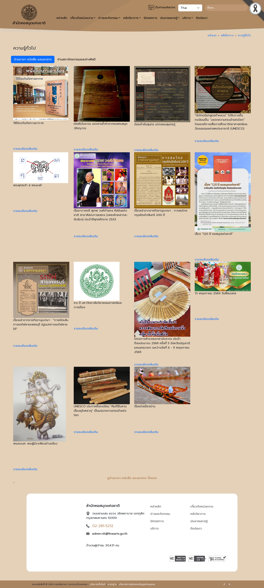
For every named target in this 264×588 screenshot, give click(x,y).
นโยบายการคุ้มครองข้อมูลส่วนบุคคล (137, 584)
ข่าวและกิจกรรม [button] (108, 18)
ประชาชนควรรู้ (199, 521)
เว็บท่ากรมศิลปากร (161, 7)
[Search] (226, 7)
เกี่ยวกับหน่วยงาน (201, 506)
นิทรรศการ (150, 18)
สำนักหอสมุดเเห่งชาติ (28, 15)
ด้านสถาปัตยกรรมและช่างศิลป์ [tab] (76, 59)
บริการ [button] (186, 18)
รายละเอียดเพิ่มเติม (25, 149)
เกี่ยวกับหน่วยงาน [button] (81, 18)
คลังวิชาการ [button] (130, 18)
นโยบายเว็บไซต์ (97, 584)
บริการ (154, 528)
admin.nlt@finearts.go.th (109, 533)
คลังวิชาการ (227, 35)
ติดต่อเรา (202, 18)
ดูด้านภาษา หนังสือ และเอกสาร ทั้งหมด (132, 478)
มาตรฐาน (112, 584)
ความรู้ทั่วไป (244, 35)
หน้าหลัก (61, 18)
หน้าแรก (212, 35)
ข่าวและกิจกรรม (160, 514)
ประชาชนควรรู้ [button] (168, 18)
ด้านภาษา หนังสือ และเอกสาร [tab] (33, 59)
